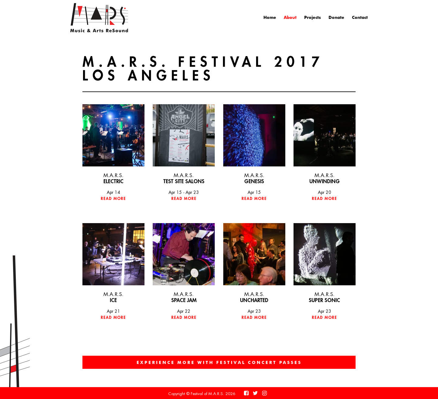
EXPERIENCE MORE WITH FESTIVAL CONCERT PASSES (219, 362)
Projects (312, 17)
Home (269, 17)
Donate (336, 17)
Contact (360, 17)
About (290, 17)
